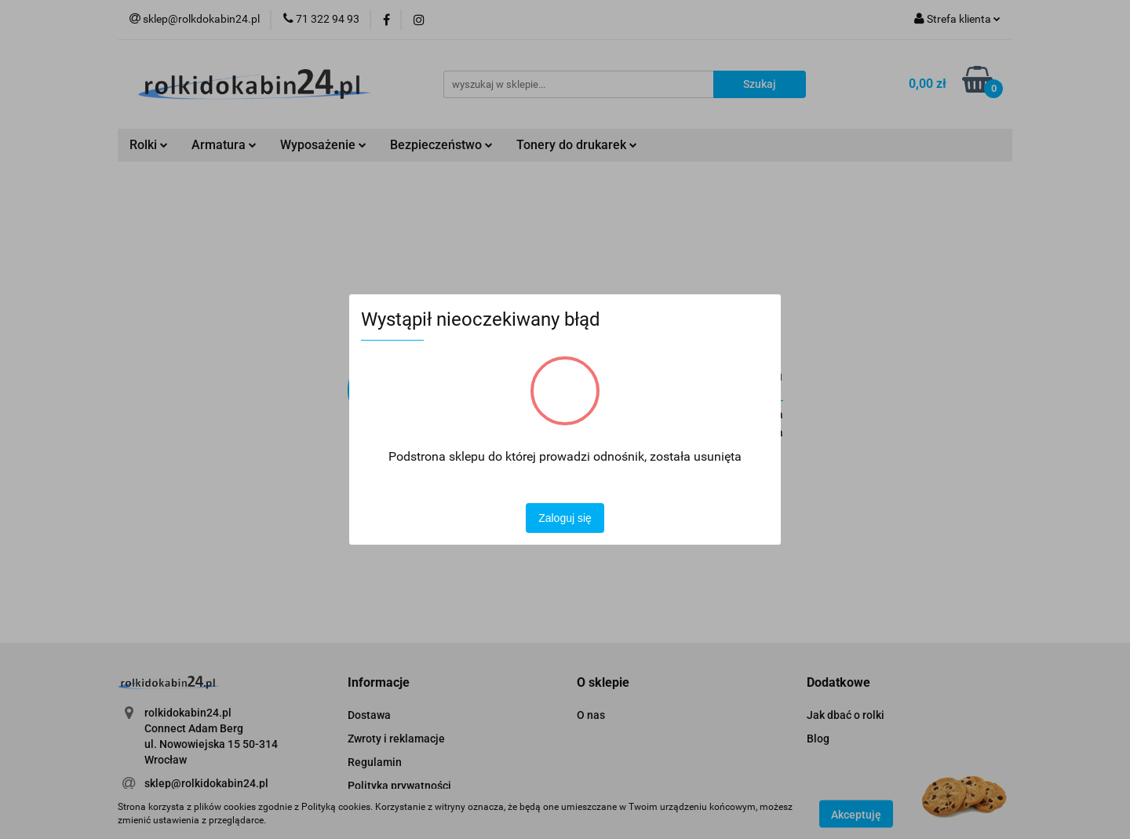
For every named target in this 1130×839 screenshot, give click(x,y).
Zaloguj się (565, 518)
